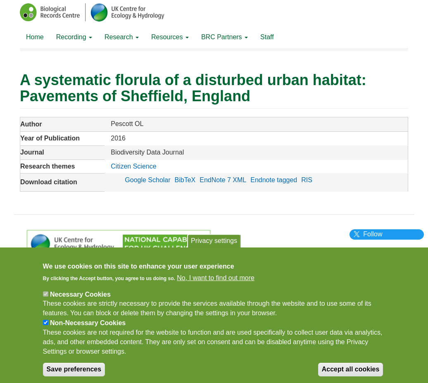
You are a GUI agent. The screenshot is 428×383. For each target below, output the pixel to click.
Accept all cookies (351, 372)
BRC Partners (224, 36)
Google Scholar (147, 179)
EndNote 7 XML (223, 179)
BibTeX (185, 179)
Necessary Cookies (80, 296)
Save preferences (74, 372)
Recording (74, 36)
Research (122, 36)
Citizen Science (133, 166)
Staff (267, 36)
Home (35, 36)
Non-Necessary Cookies (88, 325)
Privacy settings (214, 243)
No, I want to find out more (215, 280)
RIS (306, 179)
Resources (170, 36)
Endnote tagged (273, 179)
